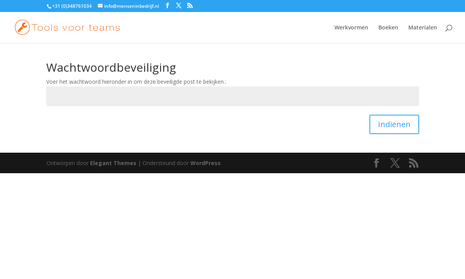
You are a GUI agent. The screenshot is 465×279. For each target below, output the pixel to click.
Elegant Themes (113, 163)
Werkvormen (351, 28)
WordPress (205, 163)
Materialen (422, 28)
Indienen (394, 124)
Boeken (388, 28)
